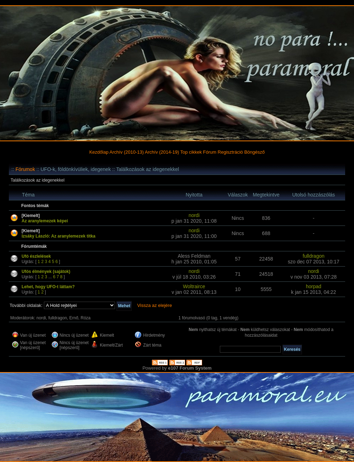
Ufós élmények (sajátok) (46, 271)
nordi (194, 215)
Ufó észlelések (36, 256)
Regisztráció (230, 152)
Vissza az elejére (154, 305)
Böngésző (254, 152)
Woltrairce (194, 286)
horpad (313, 286)
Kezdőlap (98, 152)
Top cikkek (191, 152)
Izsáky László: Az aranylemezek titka (58, 236)
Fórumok (25, 169)
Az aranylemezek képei (45, 220)
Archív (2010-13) (126, 152)
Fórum (210, 152)
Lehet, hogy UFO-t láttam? (48, 286)
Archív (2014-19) (162, 152)
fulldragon (314, 256)
